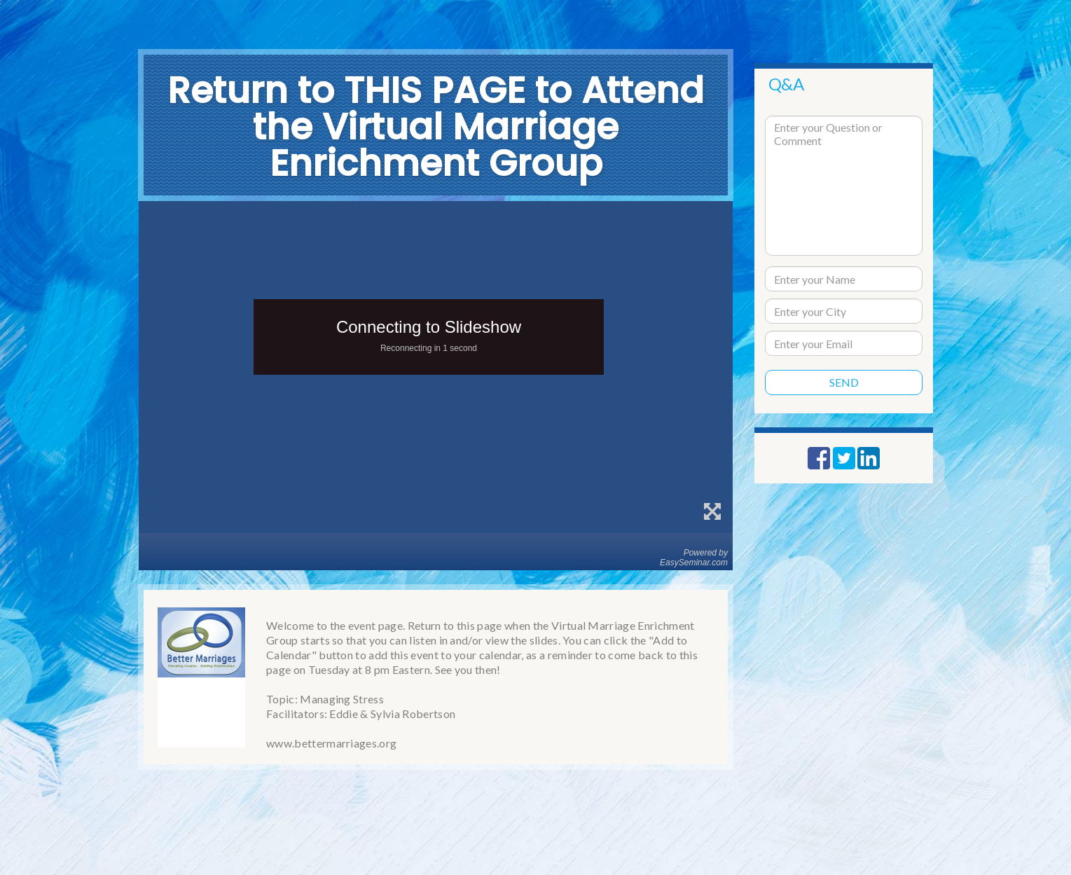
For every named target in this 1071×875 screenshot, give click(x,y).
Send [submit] (844, 382)
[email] (844, 343)
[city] (844, 311)
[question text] (844, 186)
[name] (844, 278)
